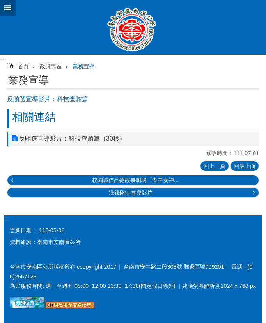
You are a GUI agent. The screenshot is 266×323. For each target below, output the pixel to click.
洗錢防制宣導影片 (131, 192)
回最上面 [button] (244, 166)
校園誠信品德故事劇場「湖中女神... (135, 180)
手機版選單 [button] (8, 8)
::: (3, 58)
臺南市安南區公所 (133, 27)
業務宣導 (83, 66)
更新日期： (23, 230)
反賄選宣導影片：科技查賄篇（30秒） (72, 138)
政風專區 (51, 66)
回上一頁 (214, 166)
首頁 (23, 66)
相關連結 (34, 117)
